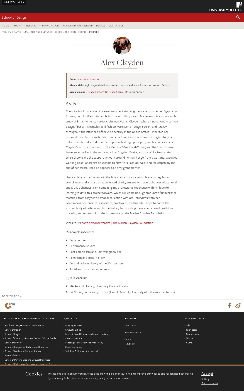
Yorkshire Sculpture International (81, 351)
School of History (13, 342)
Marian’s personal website (94, 222)
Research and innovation (42, 25)
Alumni (189, 342)
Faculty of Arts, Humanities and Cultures (27, 31)
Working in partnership (78, 25)
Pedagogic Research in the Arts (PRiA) (84, 342)
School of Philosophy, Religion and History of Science (30, 364)
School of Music (12, 355)
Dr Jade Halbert (95, 92)
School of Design (14, 17)
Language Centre (73, 325)
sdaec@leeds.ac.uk (88, 79)
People (100, 25)
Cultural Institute (73, 338)
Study (16, 25)
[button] (238, 17)
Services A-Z (132, 325)
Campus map (192, 334)
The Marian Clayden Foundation (133, 222)
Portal (128, 339)
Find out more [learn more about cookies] (209, 383)
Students (130, 343)
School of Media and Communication (23, 351)
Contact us (116, 25)
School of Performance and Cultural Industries (27, 360)
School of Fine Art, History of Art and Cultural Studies (31, 338)
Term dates (191, 329)
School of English (13, 334)
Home (5, 25)
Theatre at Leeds (73, 347)
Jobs (188, 325)
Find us (189, 338)
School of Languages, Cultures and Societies (26, 347)
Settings (205, 379)
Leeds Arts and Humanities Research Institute (87, 334)
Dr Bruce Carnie (114, 92)
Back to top (10, 296)
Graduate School (73, 329)
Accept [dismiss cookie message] (207, 373)
